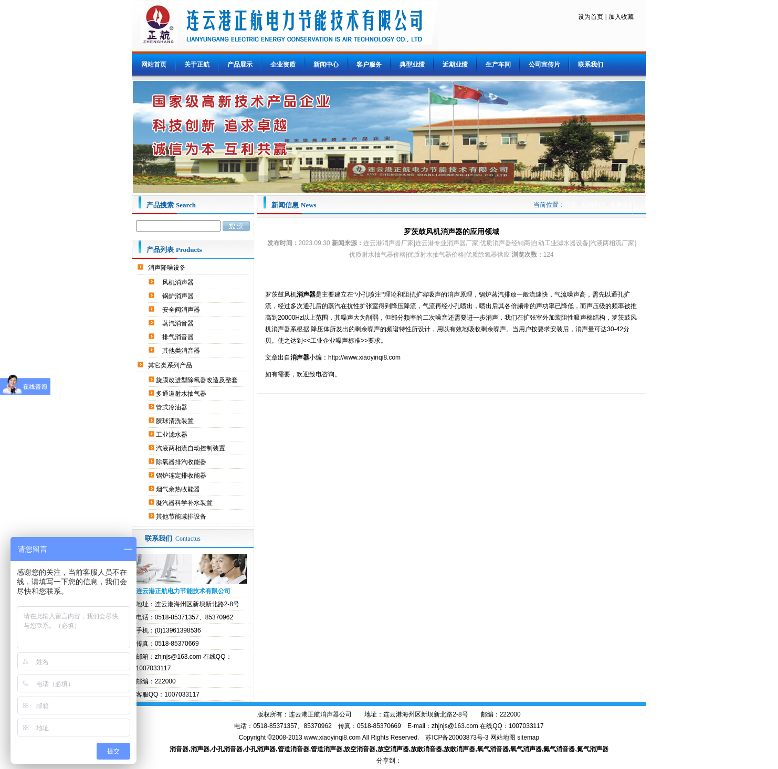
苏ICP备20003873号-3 (456, 737)
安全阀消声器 (182, 309)
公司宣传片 (544, 64)
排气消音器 (178, 337)
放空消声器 (393, 749)
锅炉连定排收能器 (182, 475)
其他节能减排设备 (182, 516)
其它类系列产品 (171, 365)
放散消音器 (426, 749)
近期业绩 (455, 64)
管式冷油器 (172, 407)
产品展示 (240, 64)
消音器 (179, 749)
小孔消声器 (260, 749)
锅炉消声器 (178, 296)
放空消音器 (359, 749)
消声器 (200, 749)
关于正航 (196, 64)
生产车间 (498, 64)
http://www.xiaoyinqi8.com (364, 357)
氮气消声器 (592, 749)
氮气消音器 (559, 749)
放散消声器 (459, 749)
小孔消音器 (227, 749)
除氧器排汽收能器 (182, 462)
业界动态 (621, 205)
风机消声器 (178, 282)
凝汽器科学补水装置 (185, 503)
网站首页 (153, 64)
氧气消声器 (526, 749)
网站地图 (503, 737)
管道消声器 (326, 749)
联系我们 (590, 64)
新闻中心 (326, 64)
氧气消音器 (493, 749)
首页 (570, 205)
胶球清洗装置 (175, 421)
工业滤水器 (172, 434)
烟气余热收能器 (179, 489)
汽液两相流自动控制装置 (191, 448)
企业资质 (283, 64)
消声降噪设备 (167, 267)
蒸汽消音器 (178, 323)
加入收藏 (621, 16)
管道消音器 (293, 749)
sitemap (528, 737)
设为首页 (590, 16)
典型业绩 (412, 64)
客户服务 (369, 64)
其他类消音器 (182, 350)
